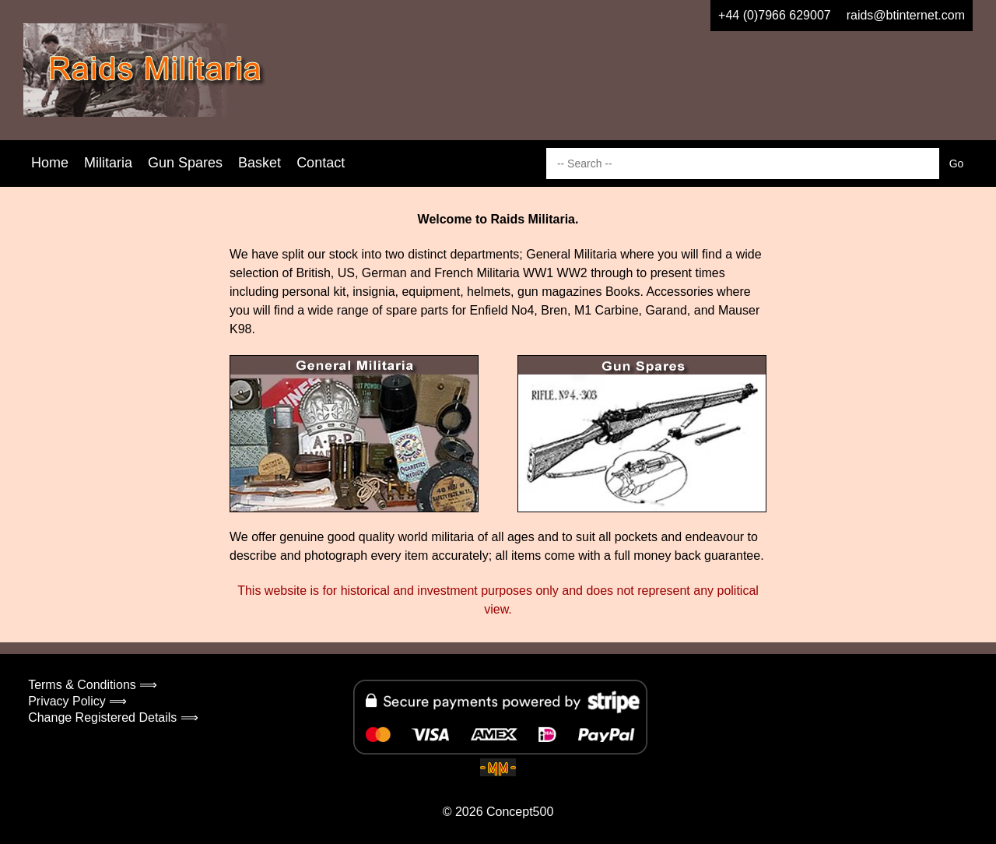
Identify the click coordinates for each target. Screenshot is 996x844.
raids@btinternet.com (906, 15)
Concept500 (519, 811)
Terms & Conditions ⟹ (92, 684)
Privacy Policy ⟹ (77, 701)
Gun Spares (185, 163)
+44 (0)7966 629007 (774, 15)
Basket (259, 163)
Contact (320, 163)
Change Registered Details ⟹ (113, 717)
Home (49, 163)
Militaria (108, 163)
